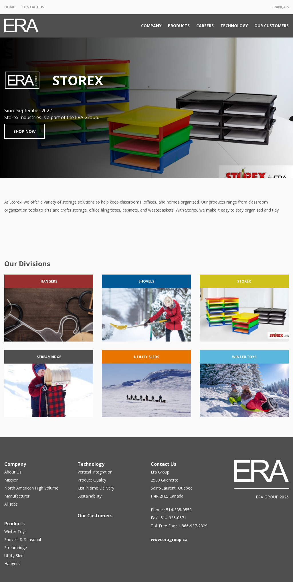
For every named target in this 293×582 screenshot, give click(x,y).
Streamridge (15, 547)
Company (151, 25)
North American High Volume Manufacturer (31, 492)
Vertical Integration (95, 472)
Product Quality (92, 480)
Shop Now (24, 131)
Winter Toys (15, 531)
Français (280, 7)
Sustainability (90, 496)
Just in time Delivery (96, 488)
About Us (12, 472)
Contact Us (32, 7)
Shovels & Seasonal (22, 539)
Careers (205, 25)
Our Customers (271, 25)
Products (179, 25)
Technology (234, 25)
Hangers (12, 563)
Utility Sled (13, 555)
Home (9, 7)
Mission (11, 480)
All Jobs (11, 504)
